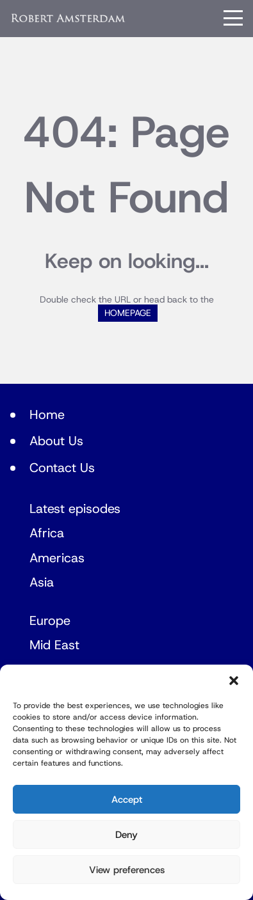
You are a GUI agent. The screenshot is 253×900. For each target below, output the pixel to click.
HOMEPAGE (127, 313)
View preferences (127, 870)
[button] (233, 680)
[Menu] (233, 18)
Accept (126, 799)
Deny (126, 834)
